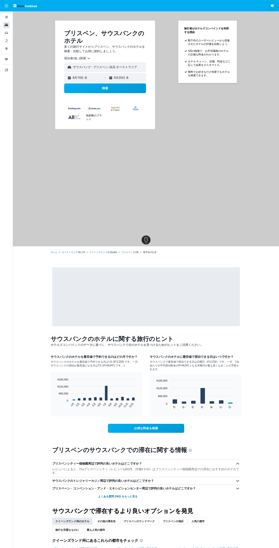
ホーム (54, 252)
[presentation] (190, 450)
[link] (146, 428)
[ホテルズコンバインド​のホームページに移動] (25, 5)
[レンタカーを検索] (6, 33)
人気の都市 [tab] (198, 521)
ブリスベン (127, 252)
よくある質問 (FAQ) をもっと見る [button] (117, 496)
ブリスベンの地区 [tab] (173, 521)
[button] (6, 6)
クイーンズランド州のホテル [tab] (72, 521)
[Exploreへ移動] (6, 48)
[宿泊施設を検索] (6, 25)
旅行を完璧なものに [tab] (67, 529)
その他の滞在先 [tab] (106, 521)
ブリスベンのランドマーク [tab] (139, 521)
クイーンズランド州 (99, 252)
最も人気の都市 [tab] (96, 529)
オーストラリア (70, 252)
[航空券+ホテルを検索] (6, 41)
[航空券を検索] (6, 17)
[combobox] (77, 58)
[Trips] (6, 59)
